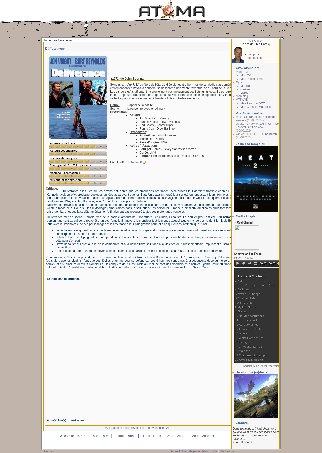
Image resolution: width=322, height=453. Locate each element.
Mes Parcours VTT (252, 103)
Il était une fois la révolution (126, 428)
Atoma (47, 451)
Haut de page (191, 451)
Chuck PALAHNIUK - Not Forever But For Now (257, 125)
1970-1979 (100, 436)
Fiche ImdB (134, 162)
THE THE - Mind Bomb (262, 134)
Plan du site (209, 451)
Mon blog (242, 96)
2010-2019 (201, 436)
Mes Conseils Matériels (255, 107)
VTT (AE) (242, 99)
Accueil (175, 451)
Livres (244, 92)
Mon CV (245, 75)
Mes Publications (251, 79)
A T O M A (255, 40)
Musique (245, 86)
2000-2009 (176, 436)
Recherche (227, 451)
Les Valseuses (156, 428)
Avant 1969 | (77, 436)
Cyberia (241, 82)
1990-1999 (151, 436)
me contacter (255, 58)
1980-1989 (126, 436)
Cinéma (245, 89)
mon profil (253, 54)
